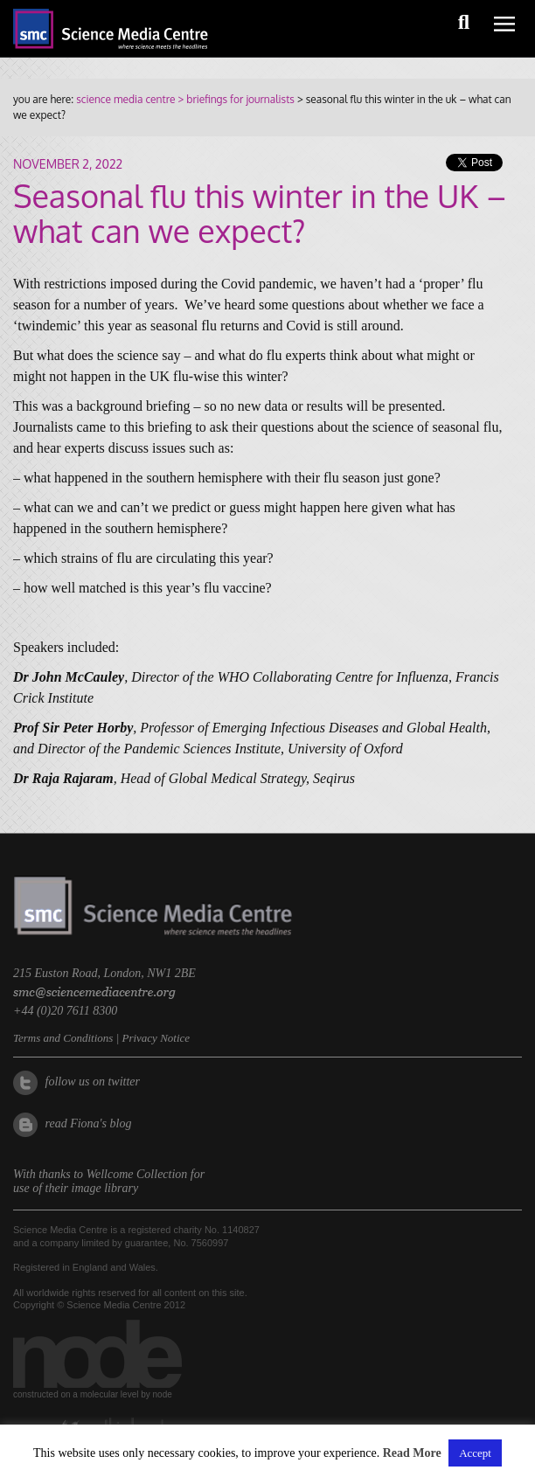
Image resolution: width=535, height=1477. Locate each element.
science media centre (125, 99)
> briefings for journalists (234, 99)
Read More (412, 1453)
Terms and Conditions (63, 1037)
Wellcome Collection (137, 1174)
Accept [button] (475, 1453)
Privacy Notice (156, 1037)
